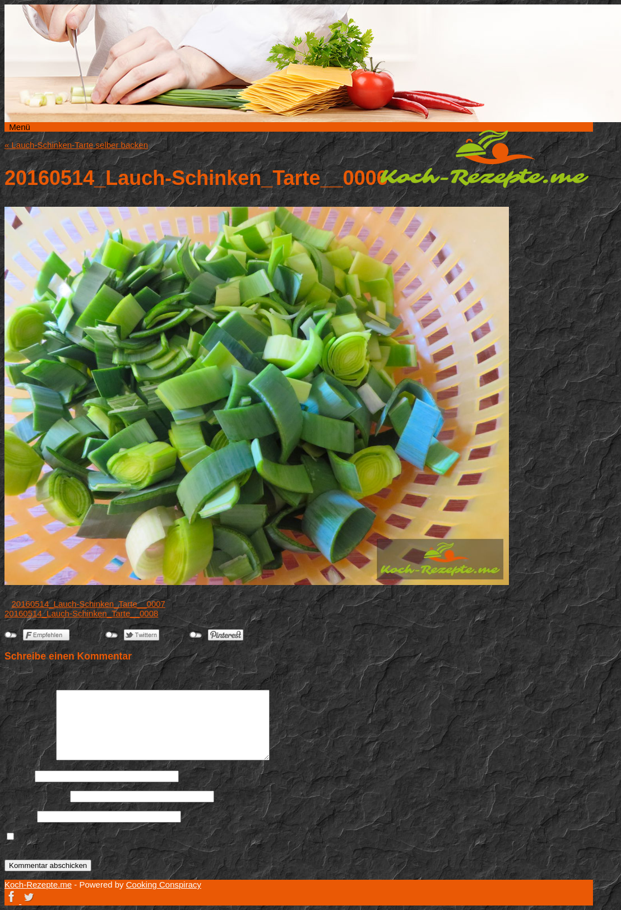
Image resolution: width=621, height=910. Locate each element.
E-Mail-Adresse (36, 796)
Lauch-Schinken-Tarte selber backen (76, 145)
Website (19, 816)
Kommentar (29, 757)
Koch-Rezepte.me (484, 158)
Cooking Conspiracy (163, 884)
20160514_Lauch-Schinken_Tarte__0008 (81, 613)
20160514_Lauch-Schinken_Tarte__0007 (88, 604)
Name (18, 776)
